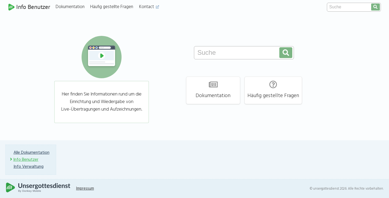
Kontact (149, 7)
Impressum (85, 189)
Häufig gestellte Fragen (111, 7)
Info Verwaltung (28, 166)
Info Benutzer (29, 7)
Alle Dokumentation (31, 152)
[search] (375, 7)
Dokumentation (70, 7)
